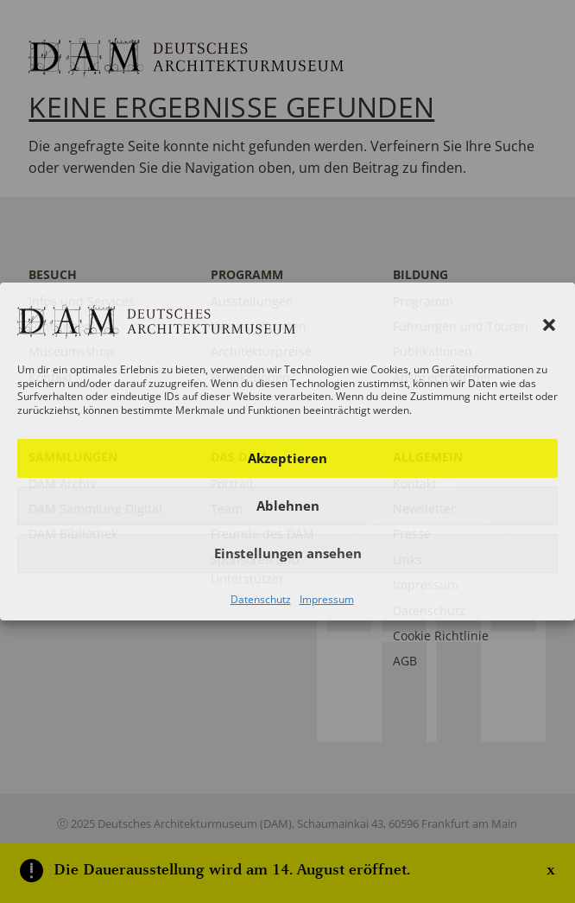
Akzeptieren (287, 458)
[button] (549, 325)
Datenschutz (261, 599)
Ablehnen (287, 505)
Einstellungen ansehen (288, 553)
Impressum (327, 599)
